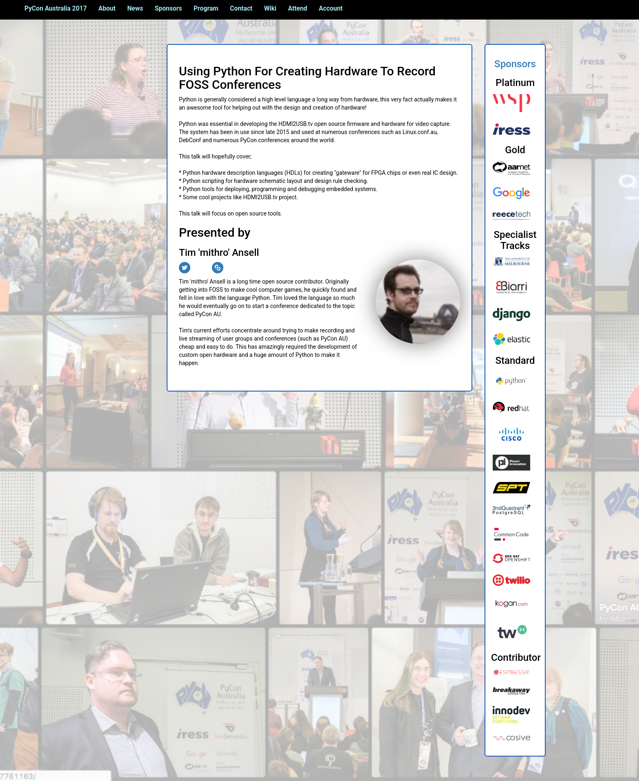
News (135, 8)
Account (331, 8)
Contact (241, 8)
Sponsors (168, 8)
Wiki (270, 8)
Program (206, 8)
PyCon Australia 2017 (55, 8)
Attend (297, 8)
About (106, 8)
